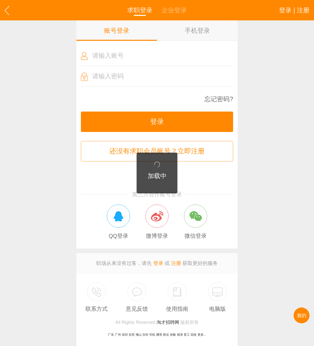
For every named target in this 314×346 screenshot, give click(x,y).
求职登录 (139, 10)
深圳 (125, 334)
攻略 (173, 334)
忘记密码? (218, 99)
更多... (202, 334)
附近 (166, 334)
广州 (118, 334)
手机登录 (197, 30)
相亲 (180, 334)
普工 (187, 334)
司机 (152, 334)
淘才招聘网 (167, 322)
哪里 (159, 334)
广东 (111, 334)
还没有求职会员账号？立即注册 (157, 151)
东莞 (132, 334)
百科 (145, 334)
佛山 (139, 334)
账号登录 (116, 30)
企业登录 (174, 10)
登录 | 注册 (294, 10)
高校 (194, 334)
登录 (157, 121)
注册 (176, 263)
